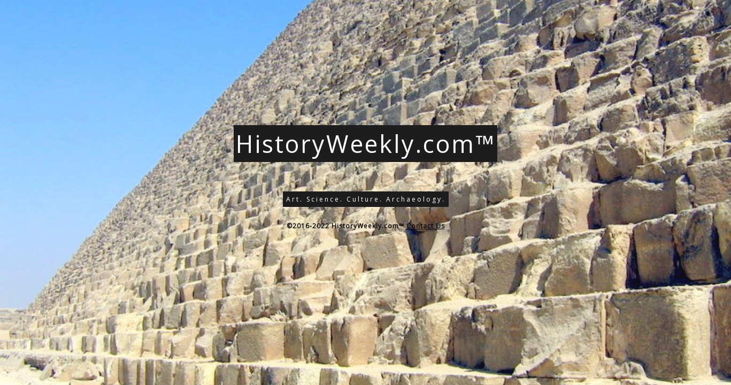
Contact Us (425, 225)
